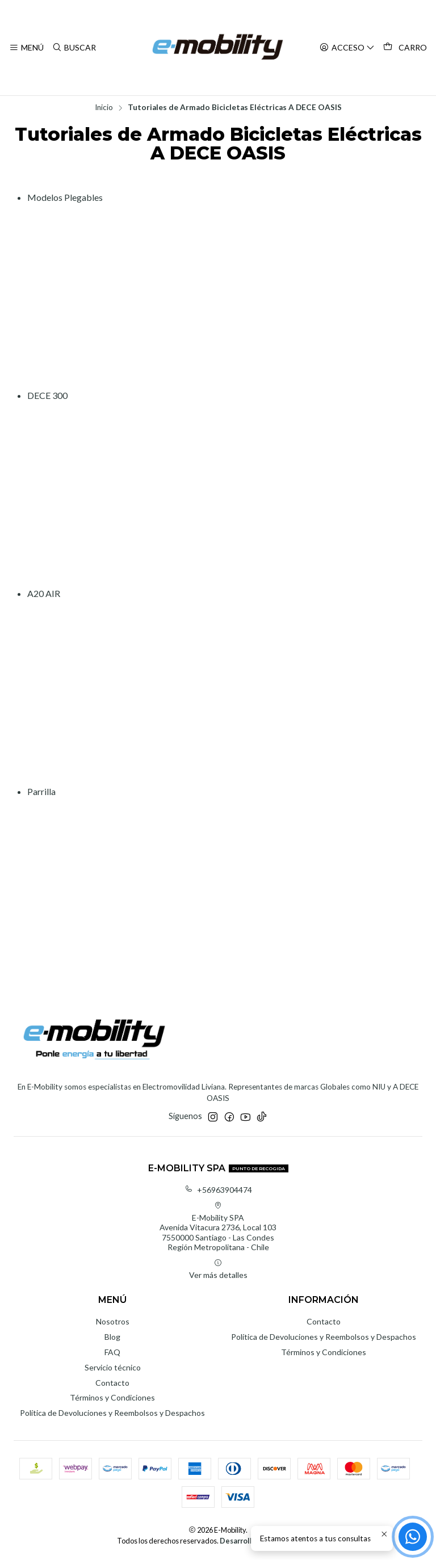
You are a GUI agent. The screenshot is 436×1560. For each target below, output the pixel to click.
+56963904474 (218, 1190)
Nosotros (112, 1321)
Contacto (112, 1382)
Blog (112, 1337)
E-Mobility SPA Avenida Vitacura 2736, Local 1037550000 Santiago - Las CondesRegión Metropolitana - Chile (218, 1226)
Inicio (104, 108)
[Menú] (26, 48)
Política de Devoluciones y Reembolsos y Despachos (112, 1413)
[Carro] (405, 47)
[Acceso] (347, 48)
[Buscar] (73, 48)
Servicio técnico (113, 1367)
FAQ (112, 1352)
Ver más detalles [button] (218, 1269)
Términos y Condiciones (112, 1397)
